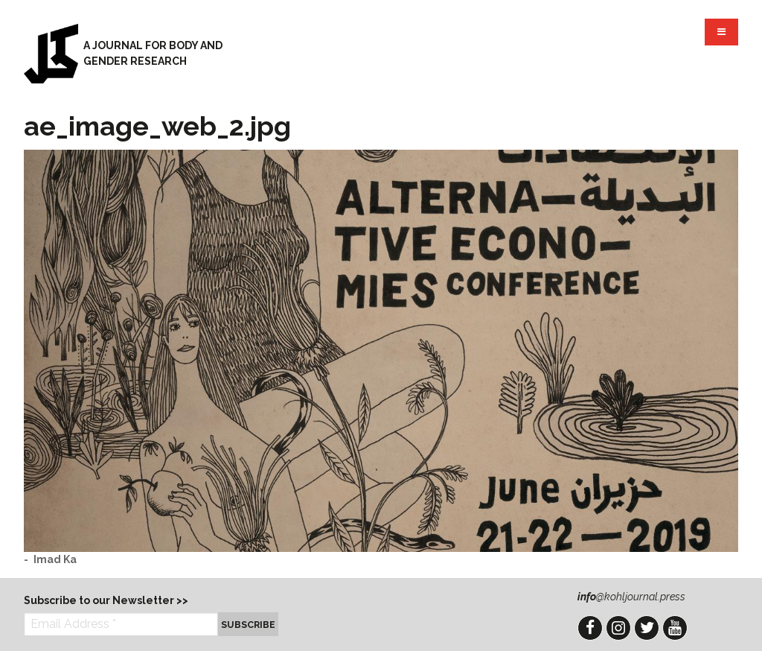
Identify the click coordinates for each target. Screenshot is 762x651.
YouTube (675, 628)
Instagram (618, 628)
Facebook (590, 628)
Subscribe (248, 624)
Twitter (646, 628)
